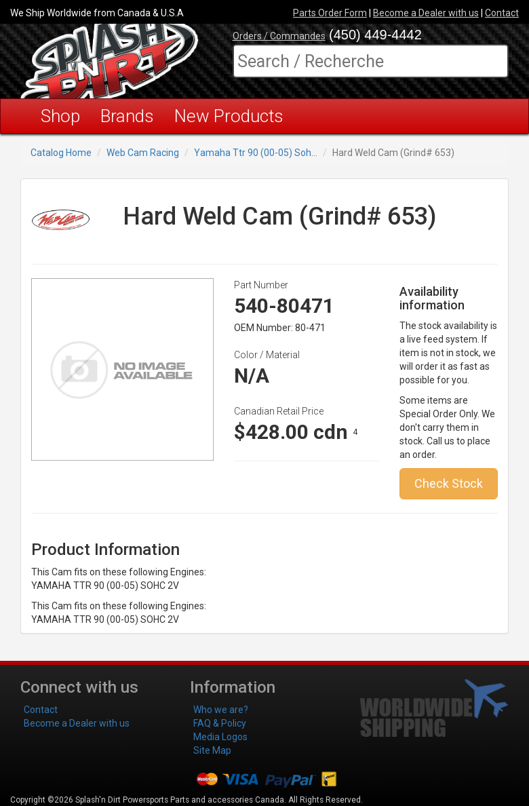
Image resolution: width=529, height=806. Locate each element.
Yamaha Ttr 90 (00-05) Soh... (255, 152)
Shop (60, 116)
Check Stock (448, 483)
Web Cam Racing (142, 152)
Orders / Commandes (279, 36)
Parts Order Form (330, 12)
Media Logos (220, 736)
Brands (127, 116)
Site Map (212, 750)
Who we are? (220, 709)
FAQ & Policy (219, 723)
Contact (502, 12)
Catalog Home (61, 152)
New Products (228, 116)
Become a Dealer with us (426, 12)
